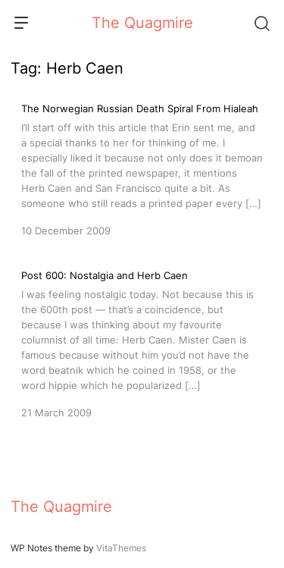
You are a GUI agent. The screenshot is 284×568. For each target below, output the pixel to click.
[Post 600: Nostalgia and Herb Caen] (142, 342)
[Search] (261, 22)
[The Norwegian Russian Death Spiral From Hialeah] (142, 168)
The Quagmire (142, 23)
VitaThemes (121, 548)
